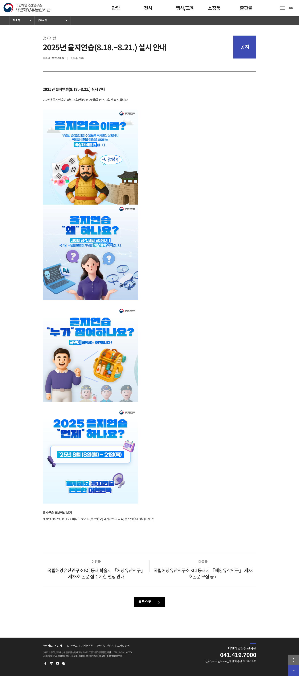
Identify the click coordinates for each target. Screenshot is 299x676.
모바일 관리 (123, 646)
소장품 (214, 8)
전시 (148, 8)
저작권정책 (87, 646)
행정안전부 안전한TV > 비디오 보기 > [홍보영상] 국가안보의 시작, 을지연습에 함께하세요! (98, 519)
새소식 (16, 20)
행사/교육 (185, 8)
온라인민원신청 (105, 646)
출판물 (246, 8)
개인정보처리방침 (52, 646)
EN (291, 8)
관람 (116, 8)
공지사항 (42, 20)
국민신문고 (72, 646)
